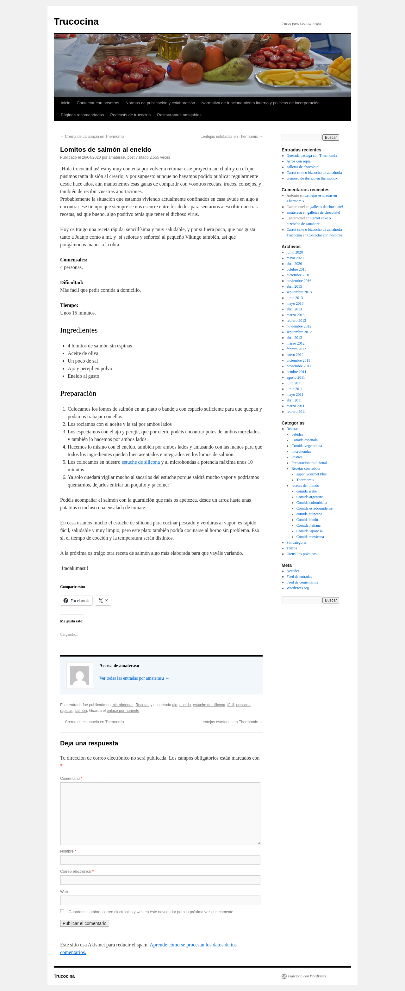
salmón (81, 710)
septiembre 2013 (299, 292)
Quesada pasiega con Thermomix (312, 155)
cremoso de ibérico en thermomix (312, 178)
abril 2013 (294, 309)
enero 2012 (295, 354)
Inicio (65, 103)
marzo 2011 (296, 406)
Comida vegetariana (306, 446)
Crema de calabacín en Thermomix (92, 136)
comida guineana (309, 514)
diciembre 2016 (298, 275)
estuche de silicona (141, 462)
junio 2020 (295, 252)
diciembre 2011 (298, 360)
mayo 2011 (295, 394)
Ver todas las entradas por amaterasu (134, 678)
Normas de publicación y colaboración (160, 103)
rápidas (66, 710)
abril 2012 (294, 337)
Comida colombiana (311, 502)
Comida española (304, 440)
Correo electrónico (77, 871)
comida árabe (306, 491)
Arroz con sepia (299, 161)
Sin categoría (297, 542)
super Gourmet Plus (311, 474)
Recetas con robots (305, 468)
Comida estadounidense (314, 508)
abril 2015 (294, 286)
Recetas (142, 705)
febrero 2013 (296, 320)
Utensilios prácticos (302, 554)
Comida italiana (308, 525)
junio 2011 (295, 389)
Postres (296, 457)
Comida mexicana (310, 537)
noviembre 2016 (299, 280)
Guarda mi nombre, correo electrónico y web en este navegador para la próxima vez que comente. (151, 912)
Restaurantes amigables (179, 115)
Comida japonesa (309, 531)
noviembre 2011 (299, 366)
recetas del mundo (305, 485)
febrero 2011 (296, 411)
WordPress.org (298, 588)
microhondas (123, 705)
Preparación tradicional (309, 463)
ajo (174, 705)
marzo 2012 (296, 343)
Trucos (292, 548)
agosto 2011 (296, 377)
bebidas (297, 434)
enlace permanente (123, 710)
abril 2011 (294, 400)
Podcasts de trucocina (130, 115)
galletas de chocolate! (303, 167)
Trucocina (76, 21)
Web (64, 892)
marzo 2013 (296, 315)
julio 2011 (294, 383)
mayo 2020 (295, 258)
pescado (243, 705)
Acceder (293, 571)
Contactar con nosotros (98, 103)
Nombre (68, 851)
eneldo (185, 705)
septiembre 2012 (299, 332)
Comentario (71, 778)
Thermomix (305, 480)
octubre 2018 (297, 269)
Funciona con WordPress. (307, 976)
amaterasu (118, 157)
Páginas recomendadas (82, 115)
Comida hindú (307, 519)
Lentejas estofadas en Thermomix (232, 136)
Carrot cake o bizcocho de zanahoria (314, 172)
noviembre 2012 (299, 326)
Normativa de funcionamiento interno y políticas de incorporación (260, 103)
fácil (230, 705)
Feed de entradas (299, 576)
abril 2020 (294, 263)
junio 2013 (295, 298)
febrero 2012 (296, 349)
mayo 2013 (295, 303)
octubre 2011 (297, 372)
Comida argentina (309, 497)
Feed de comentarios (302, 582)
